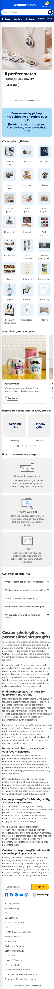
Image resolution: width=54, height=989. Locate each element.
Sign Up (40, 886)
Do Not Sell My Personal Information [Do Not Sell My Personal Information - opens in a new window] (22, 974)
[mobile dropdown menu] (5, 5)
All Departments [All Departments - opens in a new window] (12, 903)
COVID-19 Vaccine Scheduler (18, 932)
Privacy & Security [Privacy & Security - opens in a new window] (13, 960)
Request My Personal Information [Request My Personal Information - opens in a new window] (20, 979)
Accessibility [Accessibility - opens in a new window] (10, 941)
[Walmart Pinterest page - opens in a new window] (16, 894)
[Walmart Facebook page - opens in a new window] (6, 894)
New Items (18, 19)
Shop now (12, 85)
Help (7, 927)
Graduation (30, 19)
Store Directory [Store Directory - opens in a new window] (12, 908)
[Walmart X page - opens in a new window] (11, 894)
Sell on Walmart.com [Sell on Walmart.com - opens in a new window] (14, 922)
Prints (49, 19)
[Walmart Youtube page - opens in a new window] (21, 894)
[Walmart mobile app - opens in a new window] (41, 894)
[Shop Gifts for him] (24, 369)
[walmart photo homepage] (24, 5)
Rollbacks (6, 19)
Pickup (41, 19)
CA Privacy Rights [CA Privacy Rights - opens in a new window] (13, 965)
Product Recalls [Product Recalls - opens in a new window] (12, 936)
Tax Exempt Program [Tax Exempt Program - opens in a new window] (15, 946)
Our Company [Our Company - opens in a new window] (11, 918)
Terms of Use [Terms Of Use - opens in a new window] (11, 955)
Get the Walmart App (14, 951)
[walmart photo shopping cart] (47, 5)
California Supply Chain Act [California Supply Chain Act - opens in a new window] (17, 969)
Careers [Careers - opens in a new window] (8, 913)
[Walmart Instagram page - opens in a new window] (26, 894)
